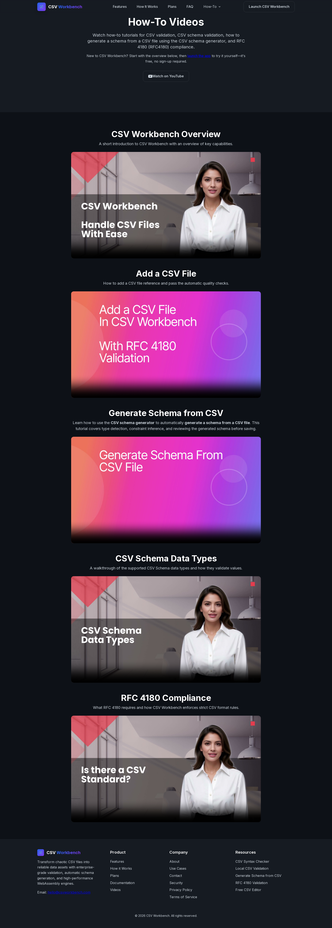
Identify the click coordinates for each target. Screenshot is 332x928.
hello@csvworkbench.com (69, 892)
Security (176, 883)
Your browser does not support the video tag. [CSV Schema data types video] (166, 629)
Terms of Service (183, 897)
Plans (172, 6)
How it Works (121, 868)
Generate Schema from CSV (258, 875)
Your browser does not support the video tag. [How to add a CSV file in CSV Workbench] (166, 344)
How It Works (147, 6)
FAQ (190, 6)
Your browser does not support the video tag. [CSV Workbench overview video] (166, 205)
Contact (175, 875)
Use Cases (177, 868)
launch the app (199, 56)
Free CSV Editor (248, 890)
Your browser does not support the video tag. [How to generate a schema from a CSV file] (166, 490)
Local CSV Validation (251, 868)
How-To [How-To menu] (212, 6)
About (174, 861)
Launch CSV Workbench (269, 6)
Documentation (122, 883)
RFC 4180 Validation (251, 883)
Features (120, 6)
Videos (115, 890)
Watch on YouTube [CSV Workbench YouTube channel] (166, 76)
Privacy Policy (180, 890)
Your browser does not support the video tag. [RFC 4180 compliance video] (166, 769)
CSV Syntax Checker (252, 861)
